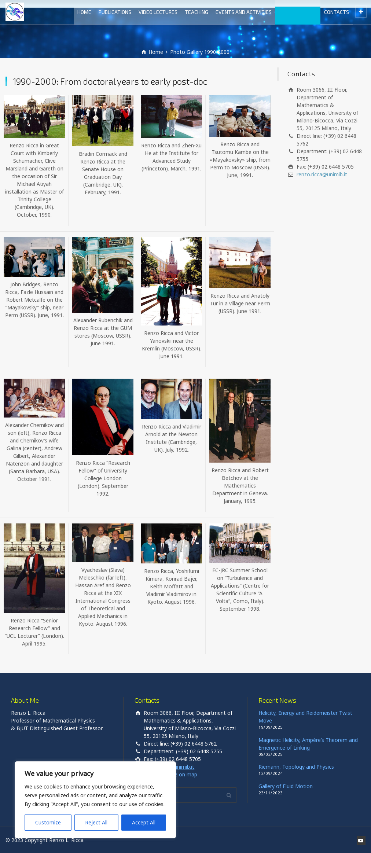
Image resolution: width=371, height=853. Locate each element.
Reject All (96, 822)
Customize (48, 822)
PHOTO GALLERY (298, 12)
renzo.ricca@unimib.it (322, 174)
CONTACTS (336, 12)
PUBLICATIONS (115, 12)
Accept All (143, 822)
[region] (95, 799)
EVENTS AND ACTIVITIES (244, 12)
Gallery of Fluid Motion (285, 786)
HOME (84, 12)
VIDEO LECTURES (158, 12)
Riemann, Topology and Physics (296, 766)
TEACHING (196, 12)
